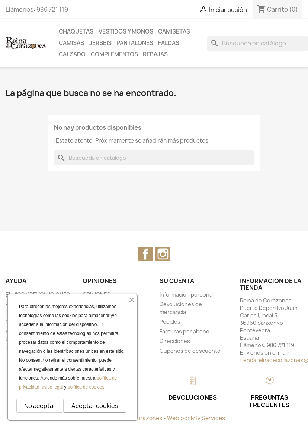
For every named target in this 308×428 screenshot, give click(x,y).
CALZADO (72, 54)
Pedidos (170, 321)
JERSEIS (100, 43)
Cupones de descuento (190, 350)
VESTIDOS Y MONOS (126, 31)
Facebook (145, 254)
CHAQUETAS (76, 31)
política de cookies (86, 387)
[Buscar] (257, 43)
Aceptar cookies (94, 406)
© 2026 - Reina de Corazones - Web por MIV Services (154, 418)
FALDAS (168, 43)
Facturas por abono (184, 331)
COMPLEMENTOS (114, 54)
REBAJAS (155, 54)
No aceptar (40, 406)
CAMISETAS (174, 31)
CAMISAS (71, 43)
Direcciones (175, 341)
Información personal (187, 294)
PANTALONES (134, 43)
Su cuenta (177, 281)
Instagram (162, 254)
